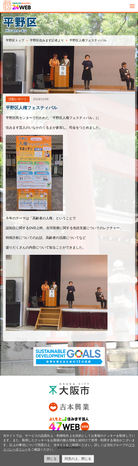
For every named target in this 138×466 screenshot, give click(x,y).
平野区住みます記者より (47, 40)
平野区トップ (15, 40)
